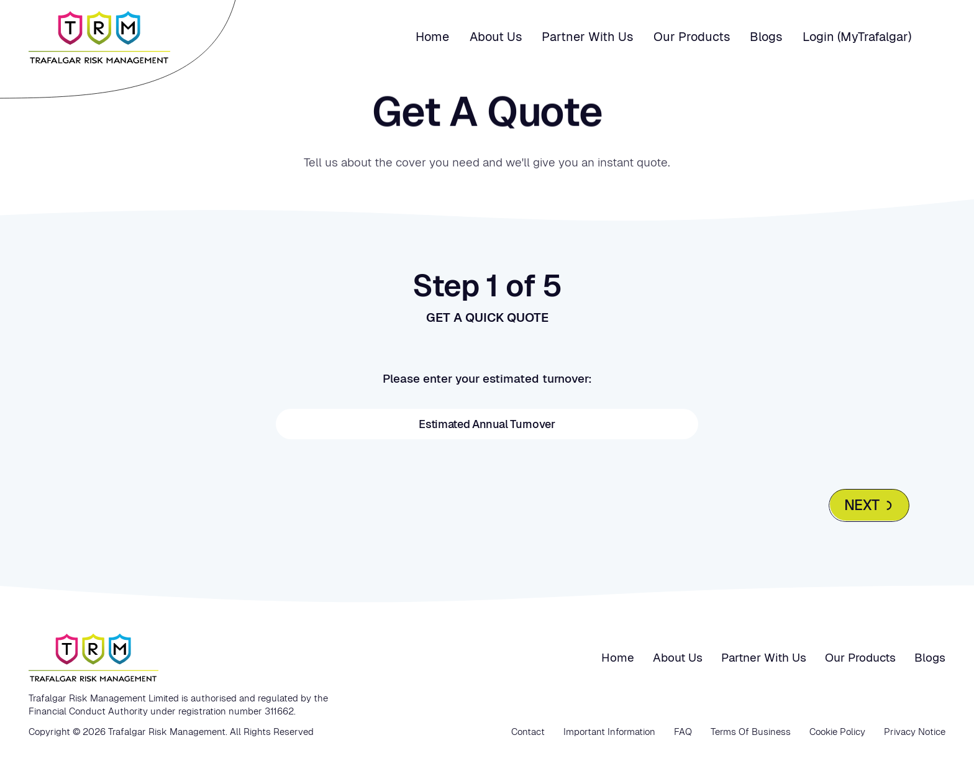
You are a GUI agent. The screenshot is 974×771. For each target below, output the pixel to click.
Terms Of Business (751, 731)
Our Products (691, 37)
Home (432, 37)
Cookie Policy (837, 731)
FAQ (683, 731)
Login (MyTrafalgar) (857, 37)
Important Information (609, 731)
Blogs (766, 37)
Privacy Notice (914, 731)
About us (496, 37)
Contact (528, 731)
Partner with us (587, 37)
